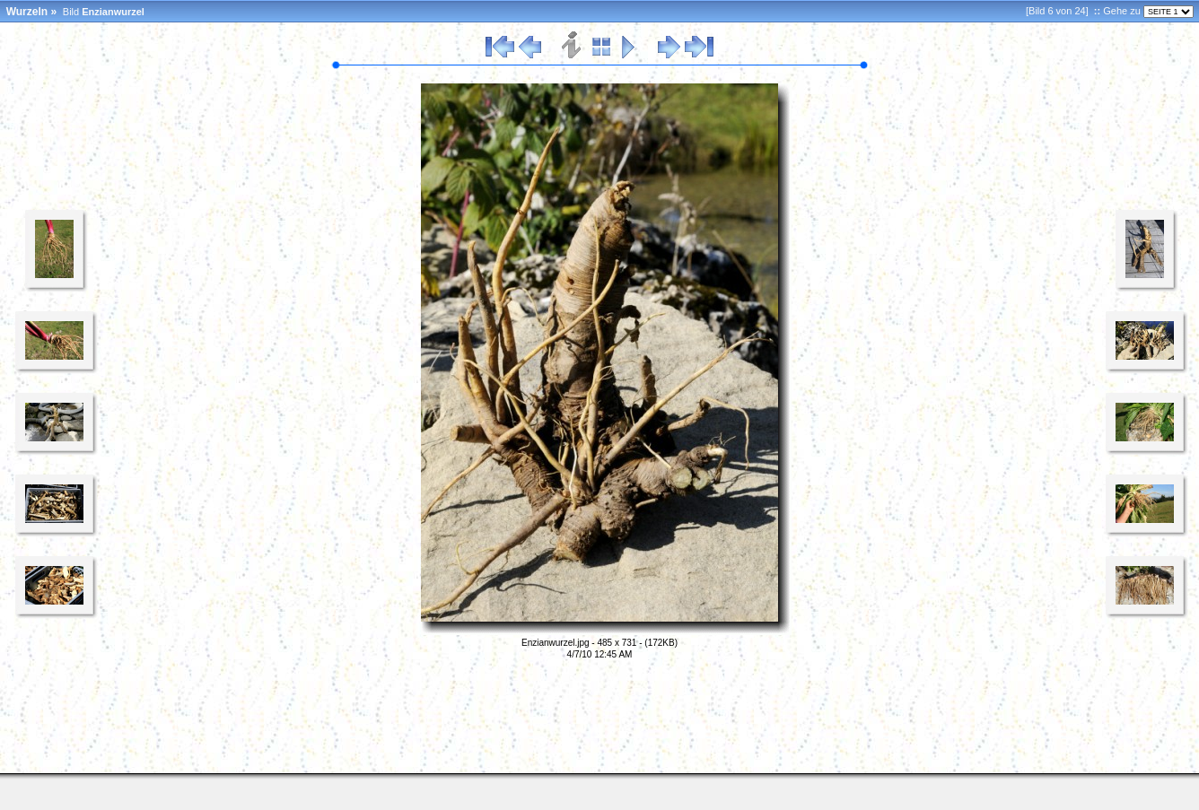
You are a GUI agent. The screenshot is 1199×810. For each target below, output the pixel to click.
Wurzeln (27, 11)
